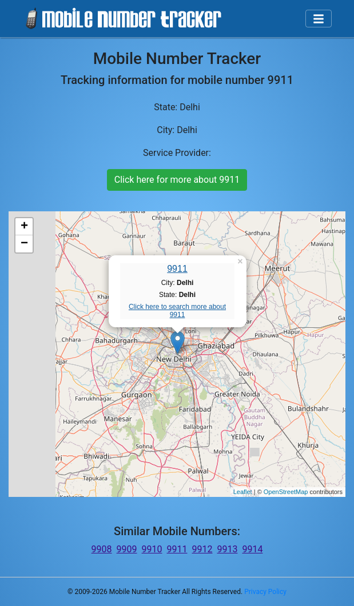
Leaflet (242, 491)
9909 (127, 549)
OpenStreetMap (286, 491)
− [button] (24, 243)
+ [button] (24, 226)
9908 (102, 549)
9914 (252, 549)
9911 (177, 269)
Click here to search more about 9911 (177, 311)
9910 (152, 549)
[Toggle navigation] (318, 19)
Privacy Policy (265, 592)
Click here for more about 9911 (177, 179)
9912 (202, 549)
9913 (227, 549)
